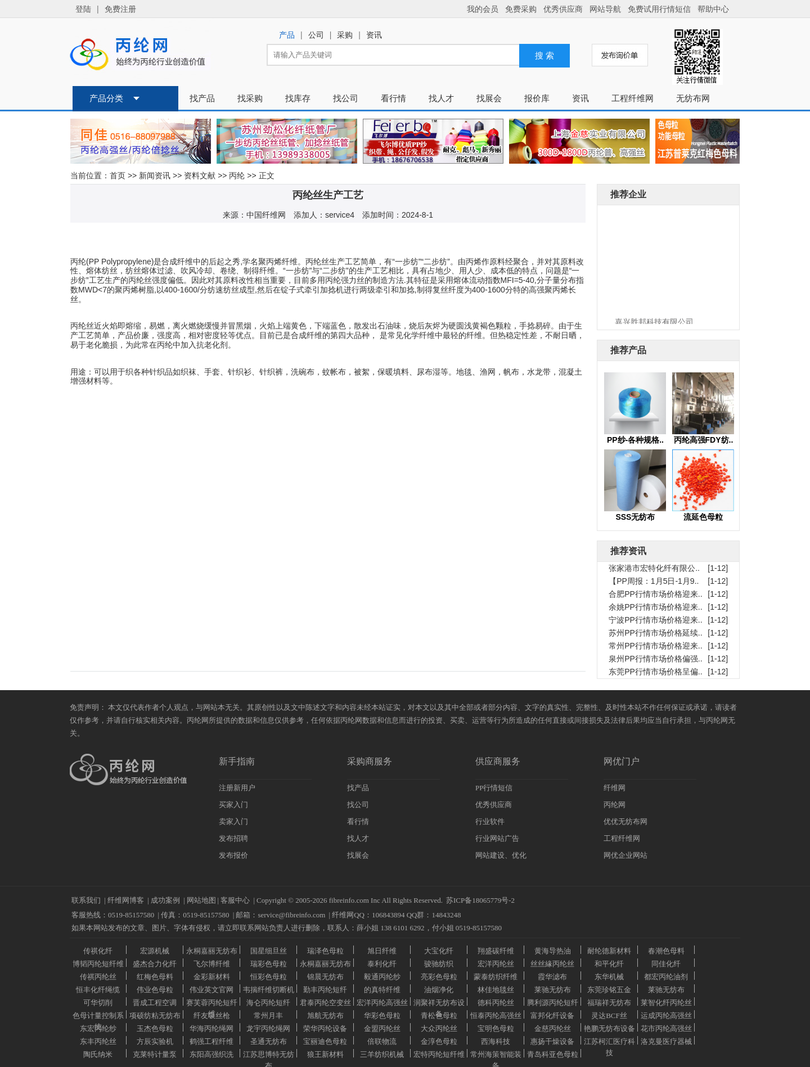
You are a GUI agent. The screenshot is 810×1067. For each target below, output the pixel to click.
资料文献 (199, 175)
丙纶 (237, 175)
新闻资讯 (154, 175)
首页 (117, 175)
